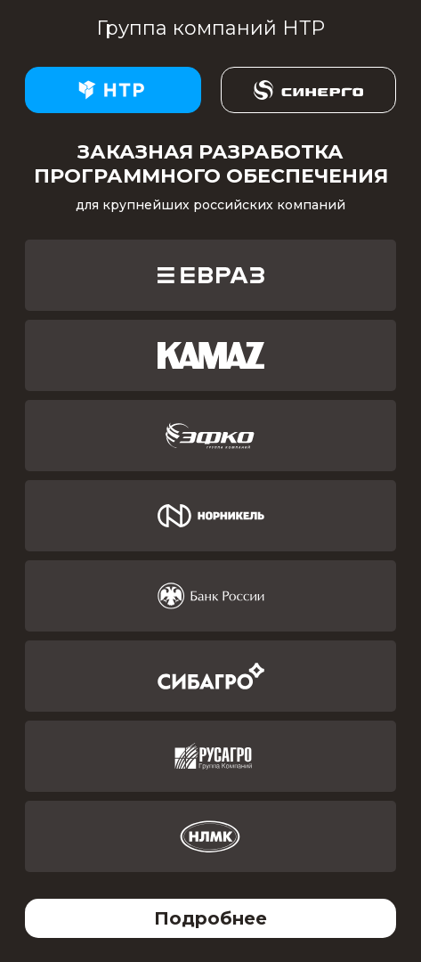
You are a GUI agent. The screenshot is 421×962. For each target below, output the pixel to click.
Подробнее (210, 918)
